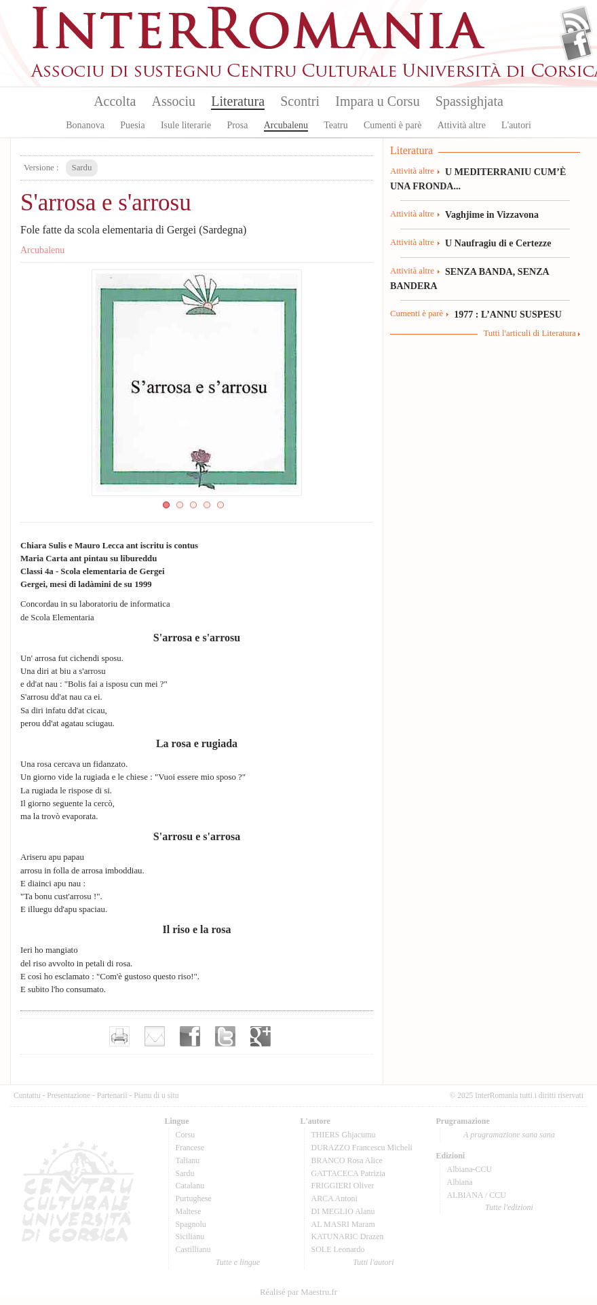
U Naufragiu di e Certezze (498, 243)
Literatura (238, 101)
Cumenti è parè (393, 125)
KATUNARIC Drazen (347, 1236)
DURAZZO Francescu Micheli (361, 1147)
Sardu (185, 1173)
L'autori (516, 125)
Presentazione (68, 1095)
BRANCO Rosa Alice (347, 1160)
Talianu (188, 1160)
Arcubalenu (286, 125)
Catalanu (190, 1185)
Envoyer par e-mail (155, 1036)
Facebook (576, 44)
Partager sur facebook (190, 1036)
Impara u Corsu (377, 101)
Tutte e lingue (238, 1262)
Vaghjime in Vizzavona (492, 214)
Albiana (460, 1182)
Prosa (237, 125)
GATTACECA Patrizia (348, 1173)
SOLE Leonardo (338, 1249)
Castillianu (193, 1249)
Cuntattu (27, 1095)
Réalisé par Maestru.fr (298, 1292)
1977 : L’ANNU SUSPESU (508, 314)
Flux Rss (576, 22)
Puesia (132, 125)
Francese (190, 1147)
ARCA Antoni (334, 1198)
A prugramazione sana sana (509, 1134)
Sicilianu (190, 1236)
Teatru (336, 125)
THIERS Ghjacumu (343, 1134)
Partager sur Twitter (225, 1036)
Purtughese (194, 1198)
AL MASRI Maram (343, 1224)
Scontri (300, 101)
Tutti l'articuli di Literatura (529, 333)
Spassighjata (469, 101)
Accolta (115, 101)
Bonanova (85, 125)
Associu (173, 101)
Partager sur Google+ (260, 1036)
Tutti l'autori (373, 1262)
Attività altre (462, 125)
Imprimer (119, 1036)
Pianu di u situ (156, 1095)
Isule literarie (186, 125)
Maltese (188, 1211)
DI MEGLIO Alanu (343, 1211)
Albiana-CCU (470, 1169)
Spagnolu (191, 1224)
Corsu (185, 1134)
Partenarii (112, 1095)
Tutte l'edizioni (509, 1207)
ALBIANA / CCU (476, 1195)
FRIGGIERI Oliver (342, 1185)
